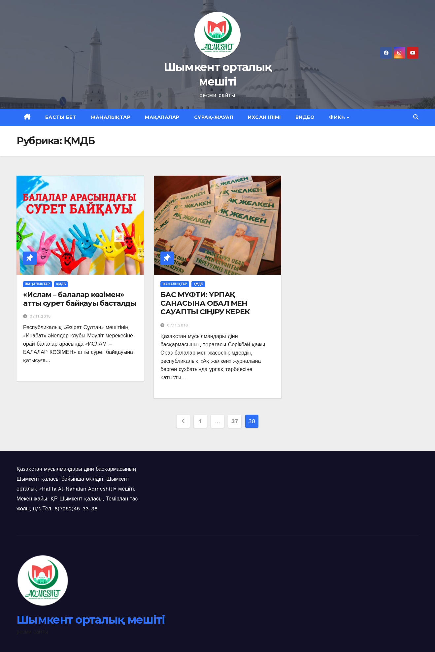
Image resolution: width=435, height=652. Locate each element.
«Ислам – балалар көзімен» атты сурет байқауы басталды (79, 299)
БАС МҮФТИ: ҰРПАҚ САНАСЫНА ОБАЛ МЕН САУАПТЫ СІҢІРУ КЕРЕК (205, 303)
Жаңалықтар (110, 117)
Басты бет (60, 117)
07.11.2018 (40, 316)
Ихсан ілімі (264, 117)
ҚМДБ (61, 284)
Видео (305, 117)
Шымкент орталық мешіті (91, 620)
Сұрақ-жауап (214, 117)
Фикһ (337, 117)
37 (234, 421)
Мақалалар (162, 117)
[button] (415, 117)
